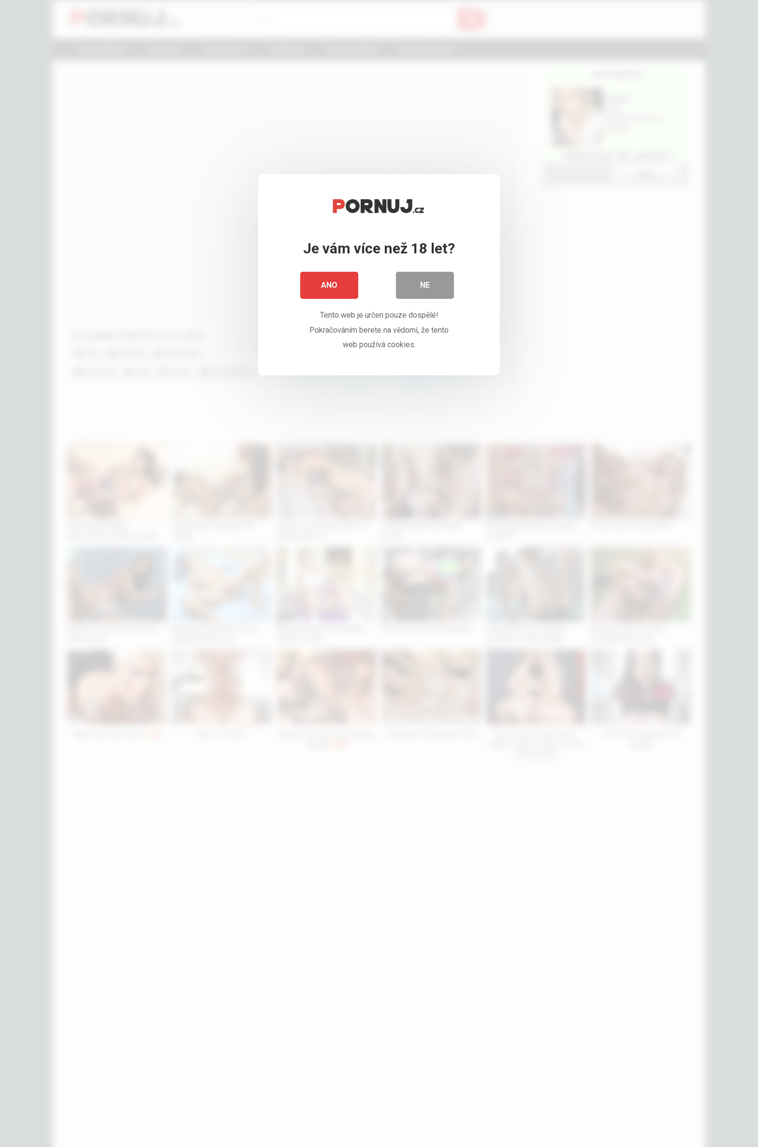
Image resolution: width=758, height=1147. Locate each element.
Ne (425, 285)
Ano (329, 285)
